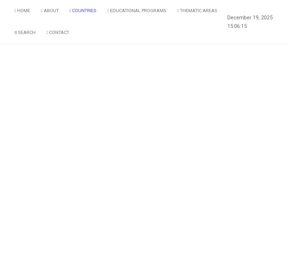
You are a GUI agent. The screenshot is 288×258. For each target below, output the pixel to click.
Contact (57, 32)
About (50, 10)
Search (25, 32)
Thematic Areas (197, 10)
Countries (83, 10)
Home (22, 10)
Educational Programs (136, 10)
